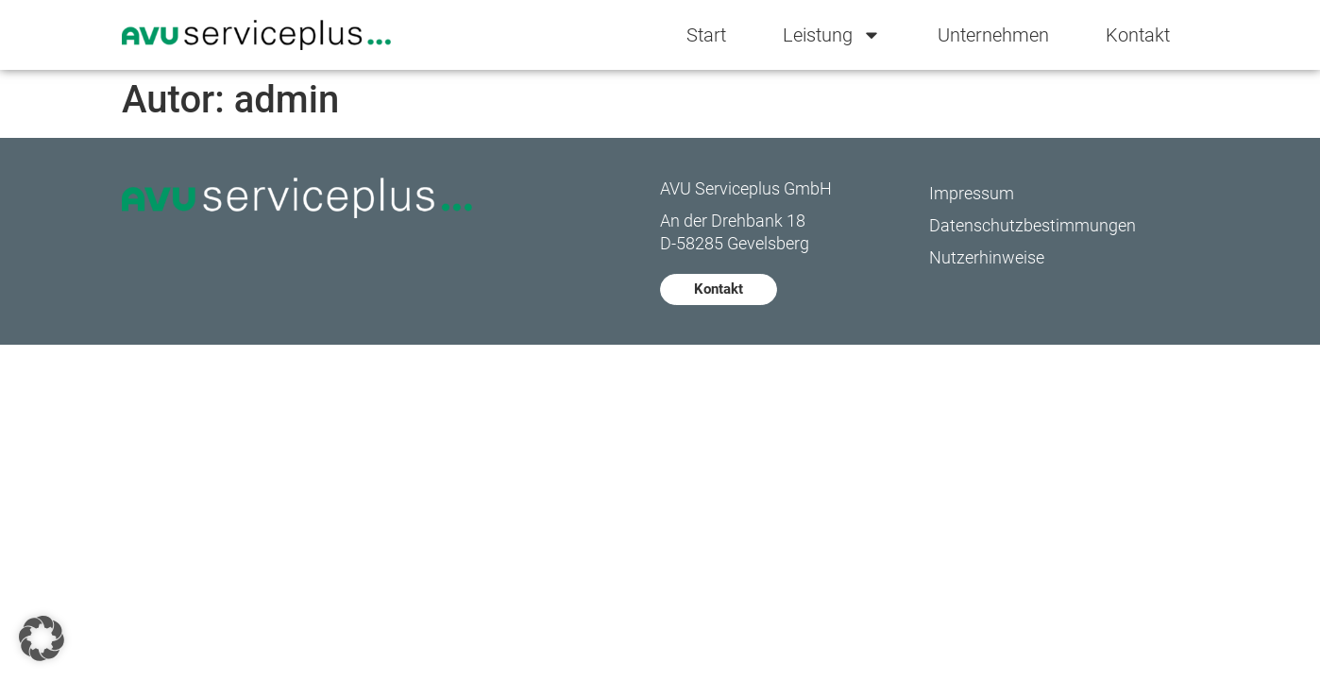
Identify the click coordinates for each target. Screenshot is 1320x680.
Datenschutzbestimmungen (1032, 225)
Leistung (832, 35)
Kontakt (1138, 35)
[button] (41, 638)
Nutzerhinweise (986, 257)
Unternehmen (993, 35)
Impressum (971, 193)
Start (706, 35)
